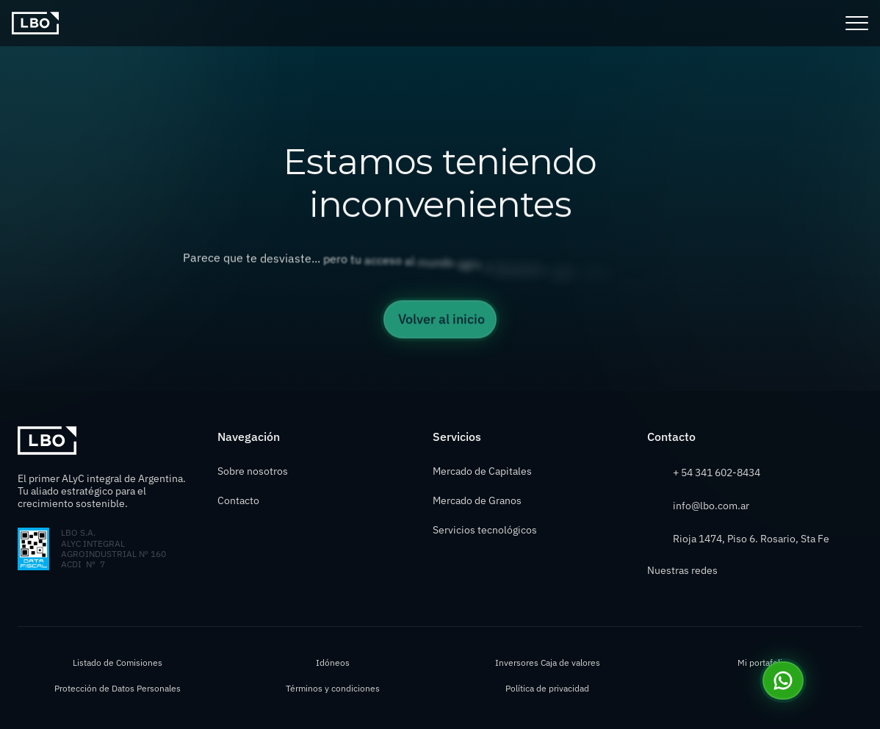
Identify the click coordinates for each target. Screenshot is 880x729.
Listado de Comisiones (117, 662)
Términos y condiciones (333, 688)
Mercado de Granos (477, 500)
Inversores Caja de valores (547, 662)
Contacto (238, 500)
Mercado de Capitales (482, 471)
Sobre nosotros (252, 471)
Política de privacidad (547, 688)
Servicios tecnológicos (485, 529)
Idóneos (333, 662)
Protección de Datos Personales (117, 688)
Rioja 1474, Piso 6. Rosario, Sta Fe (751, 538)
